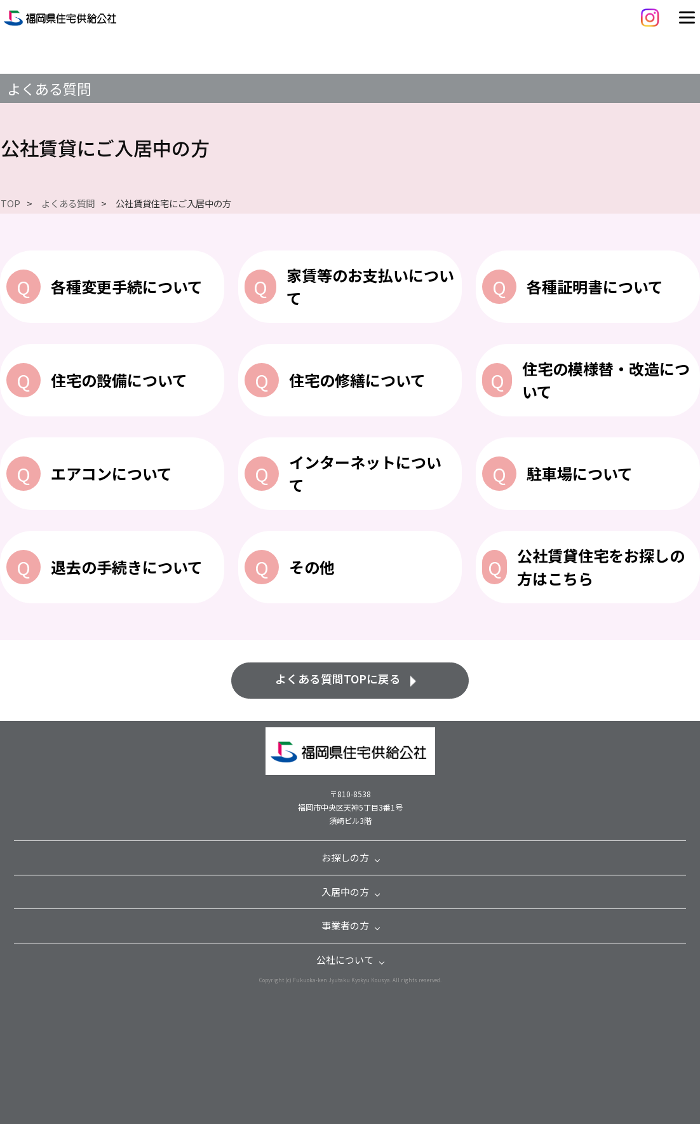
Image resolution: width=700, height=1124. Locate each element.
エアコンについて (111, 473)
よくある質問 (49, 88)
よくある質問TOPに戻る (338, 679)
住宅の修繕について (357, 380)
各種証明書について (595, 286)
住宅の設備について (119, 380)
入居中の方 (345, 891)
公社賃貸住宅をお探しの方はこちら (601, 566)
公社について (345, 959)
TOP (10, 203)
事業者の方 (345, 925)
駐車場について (580, 473)
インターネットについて (365, 473)
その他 (312, 567)
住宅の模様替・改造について (606, 379)
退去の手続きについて (127, 567)
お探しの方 (345, 857)
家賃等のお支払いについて (370, 286)
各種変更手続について (127, 286)
